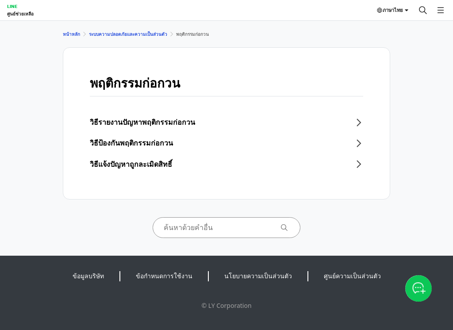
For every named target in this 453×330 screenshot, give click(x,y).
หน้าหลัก (71, 34)
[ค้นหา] (423, 10)
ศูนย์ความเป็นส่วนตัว (352, 276)
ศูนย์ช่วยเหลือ (20, 14)
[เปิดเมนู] (440, 10)
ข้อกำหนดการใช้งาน (164, 276)
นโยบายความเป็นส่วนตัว (258, 276)
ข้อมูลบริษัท (88, 276)
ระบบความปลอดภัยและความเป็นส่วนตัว (128, 34)
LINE (12, 6)
